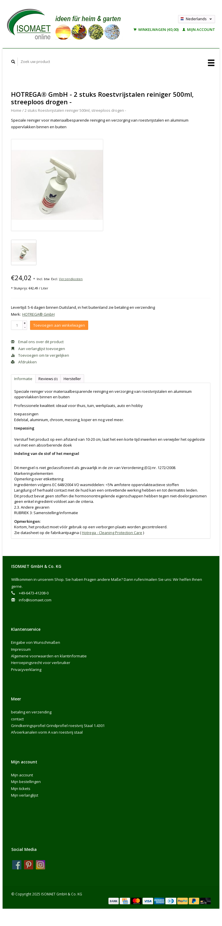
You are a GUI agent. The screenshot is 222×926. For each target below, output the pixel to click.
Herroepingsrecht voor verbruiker (40, 662)
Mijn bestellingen (26, 781)
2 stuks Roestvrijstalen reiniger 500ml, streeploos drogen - (75, 110)
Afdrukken (24, 362)
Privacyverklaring (26, 669)
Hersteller (72, 378)
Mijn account (198, 29)
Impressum (21, 649)
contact (17, 719)
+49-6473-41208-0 (34, 593)
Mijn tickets (20, 788)
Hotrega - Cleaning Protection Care (112, 532)
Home (16, 110)
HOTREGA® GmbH (38, 314)
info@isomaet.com (35, 600)
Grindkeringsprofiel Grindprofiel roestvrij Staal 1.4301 (58, 725)
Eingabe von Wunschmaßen (35, 642)
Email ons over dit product (37, 341)
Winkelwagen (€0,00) (157, 29)
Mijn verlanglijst (24, 795)
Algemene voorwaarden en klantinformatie (49, 656)
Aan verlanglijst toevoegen (38, 348)
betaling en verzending (31, 712)
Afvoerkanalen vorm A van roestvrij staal (47, 732)
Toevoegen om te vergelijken (40, 355)
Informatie (23, 378)
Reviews (48, 378)
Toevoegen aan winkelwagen (59, 325)
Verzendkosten (71, 279)
